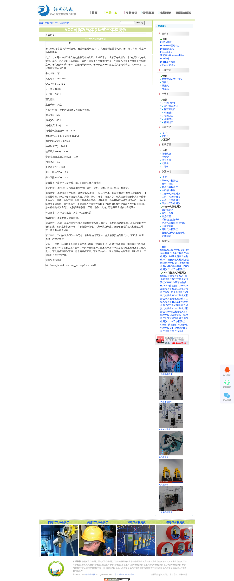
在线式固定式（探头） (172, 79)
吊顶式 (164, 89)
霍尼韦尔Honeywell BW (172, 55)
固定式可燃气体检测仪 (133, 565)
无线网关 (165, 236)
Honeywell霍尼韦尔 (170, 45)
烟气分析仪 (166, 213)
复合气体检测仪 (169, 187)
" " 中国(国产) (167, 102)
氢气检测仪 (78, 571)
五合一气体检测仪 (170, 203)
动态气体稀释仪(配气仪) (173, 223)
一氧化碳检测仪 (108, 568)
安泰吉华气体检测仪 (92, 568)
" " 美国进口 (166, 116)
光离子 (164, 163)
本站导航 (173, 574)
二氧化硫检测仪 (180, 568)
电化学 (164, 156)
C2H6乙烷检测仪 (176, 321)
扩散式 (164, 136)
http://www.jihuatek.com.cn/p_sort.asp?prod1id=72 (71, 265)
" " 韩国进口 (166, 112)
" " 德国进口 (166, 122)
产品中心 (49, 23)
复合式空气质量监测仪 (172, 232)
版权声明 (183, 574)
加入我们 (164, 574)
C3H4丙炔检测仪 (178, 328)
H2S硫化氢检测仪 (174, 298)
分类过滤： (161, 26)
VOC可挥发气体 (62, 23)
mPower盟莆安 (167, 65)
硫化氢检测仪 (146, 568)
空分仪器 (165, 216)
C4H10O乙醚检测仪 (170, 250)
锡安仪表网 (90, 574)
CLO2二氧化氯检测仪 (174, 305)
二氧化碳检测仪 (122, 568)
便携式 (164, 82)
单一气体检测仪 (169, 180)
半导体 (164, 166)
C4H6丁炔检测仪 (168, 324)
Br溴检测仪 (175, 315)
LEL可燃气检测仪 (174, 318)
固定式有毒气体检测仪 (113, 565)
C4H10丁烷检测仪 (169, 276)
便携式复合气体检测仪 (93, 565)
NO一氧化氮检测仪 (175, 292)
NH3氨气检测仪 (178, 253)
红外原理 (165, 160)
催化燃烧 (165, 153)
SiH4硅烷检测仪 (173, 311)
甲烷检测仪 (157, 568)
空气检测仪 (177, 331)
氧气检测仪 (167, 568)
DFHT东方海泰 (167, 62)
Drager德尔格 (167, 48)
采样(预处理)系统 (169, 219)
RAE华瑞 (164, 58)
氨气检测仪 (135, 568)
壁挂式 (164, 85)
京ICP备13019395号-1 (124, 574)
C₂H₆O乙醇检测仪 (172, 266)
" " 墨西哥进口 (168, 109)
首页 (41, 23)
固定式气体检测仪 (106, 561)
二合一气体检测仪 (170, 193)
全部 (164, 133)
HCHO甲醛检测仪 (169, 285)
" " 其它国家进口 (169, 106)
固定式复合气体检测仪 (153, 565)
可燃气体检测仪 (169, 229)
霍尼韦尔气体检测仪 (172, 565)
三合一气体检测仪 (170, 197)
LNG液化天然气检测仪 (174, 259)
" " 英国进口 (166, 119)
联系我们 (155, 574)
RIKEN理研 (166, 42)
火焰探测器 (166, 210)
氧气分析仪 (166, 183)
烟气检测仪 (166, 331)
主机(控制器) (167, 190)
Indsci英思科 (166, 52)
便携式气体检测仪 (90, 561)
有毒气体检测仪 (135, 561)
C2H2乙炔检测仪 (176, 269)
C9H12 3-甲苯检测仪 (175, 282)
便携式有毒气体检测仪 (166, 561)
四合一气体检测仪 (170, 200)
